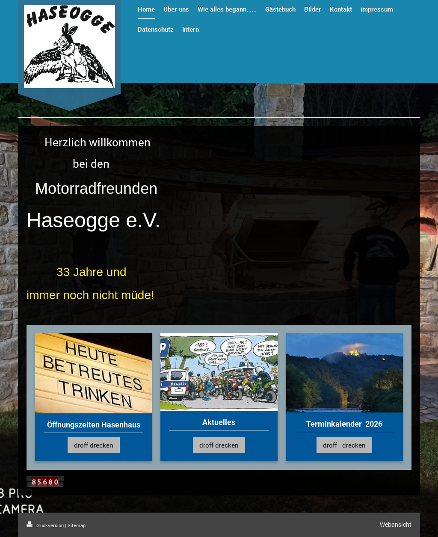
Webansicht (395, 524)
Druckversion (46, 525)
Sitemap (77, 525)
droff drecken (93, 445)
